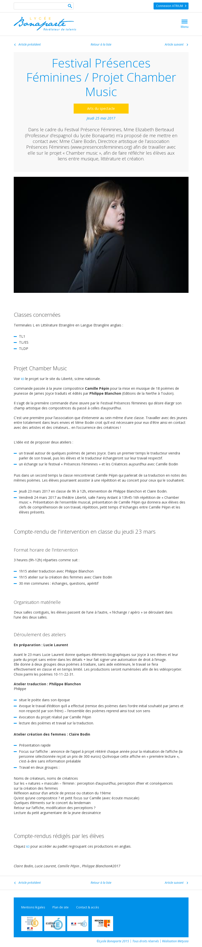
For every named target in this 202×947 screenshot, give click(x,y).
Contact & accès (87, 907)
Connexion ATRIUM (169, 6)
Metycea (183, 941)
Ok (70, 6)
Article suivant (174, 44)
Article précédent (29, 45)
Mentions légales (33, 907)
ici (22, 378)
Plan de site (60, 907)
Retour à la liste (101, 44)
